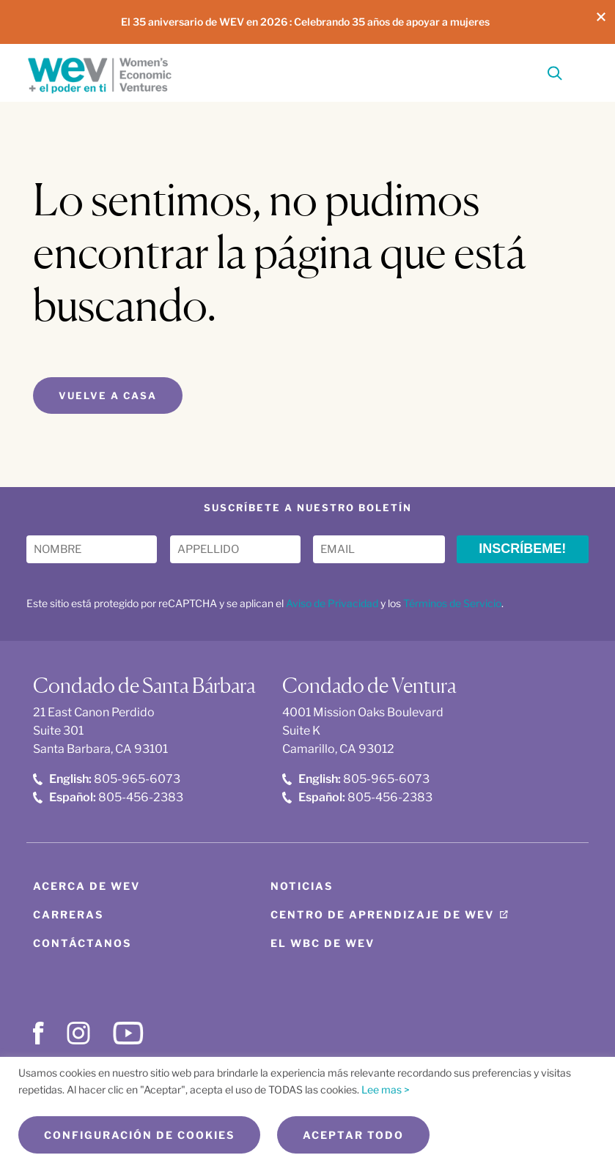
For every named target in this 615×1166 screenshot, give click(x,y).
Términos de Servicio (452, 603)
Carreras (68, 914)
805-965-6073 (106, 779)
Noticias (301, 886)
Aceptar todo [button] (353, 1135)
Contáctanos (82, 943)
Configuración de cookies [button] (139, 1135)
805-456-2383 (108, 797)
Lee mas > (385, 1089)
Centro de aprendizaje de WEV (382, 914)
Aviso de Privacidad (332, 603)
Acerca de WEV (86, 886)
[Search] (555, 75)
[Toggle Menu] (579, 71)
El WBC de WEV (322, 943)
